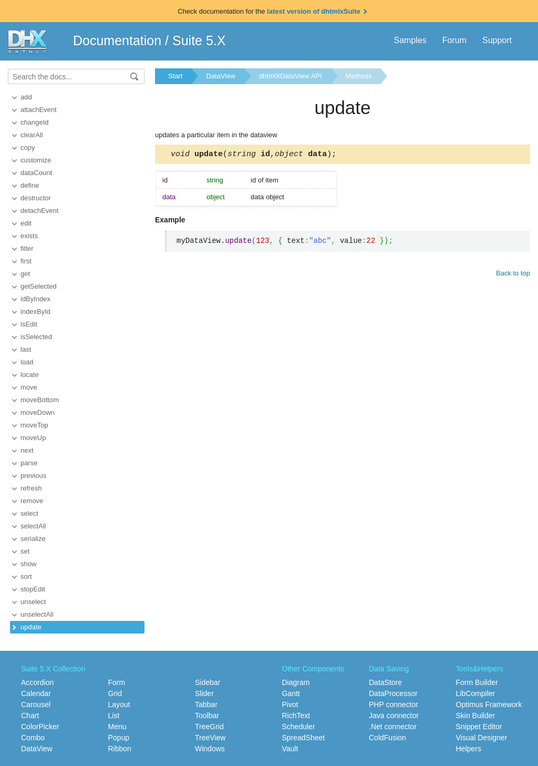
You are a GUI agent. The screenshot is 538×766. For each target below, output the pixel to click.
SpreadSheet (303, 737)
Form (117, 682)
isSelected (36, 337)
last (25, 349)
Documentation (117, 40)
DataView (220, 76)
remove (31, 501)
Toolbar (207, 715)
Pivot (290, 704)
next (27, 450)
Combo (33, 737)
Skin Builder (475, 715)
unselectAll (37, 614)
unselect (33, 602)
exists (29, 236)
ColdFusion (387, 737)
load (27, 362)
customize (35, 160)
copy (27, 147)
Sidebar (207, 682)
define (29, 185)
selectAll (33, 526)
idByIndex (35, 299)
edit (26, 223)
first (26, 261)
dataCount (36, 173)
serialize (33, 539)
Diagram (296, 682)
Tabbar (206, 704)
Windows (210, 748)
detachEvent (39, 211)
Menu (117, 726)
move (28, 387)
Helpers (468, 748)
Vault (290, 748)
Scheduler (298, 726)
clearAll (31, 135)
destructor (35, 198)
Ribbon (119, 748)
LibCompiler (475, 693)
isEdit (28, 324)
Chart (30, 715)
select (29, 513)
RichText (296, 715)
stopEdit (32, 589)
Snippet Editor (479, 726)
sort (26, 576)
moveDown (37, 412)
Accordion (37, 682)
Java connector (394, 715)
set (24, 551)
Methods (359, 76)
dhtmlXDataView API (290, 76)
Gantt (291, 693)
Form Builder (477, 682)
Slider (204, 693)
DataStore (385, 682)
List (114, 715)
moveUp (33, 438)
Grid (115, 693)
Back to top (513, 275)
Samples (410, 40)
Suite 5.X (198, 40)
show (28, 564)
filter (27, 248)
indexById (35, 311)
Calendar (36, 693)
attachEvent (38, 110)
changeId (34, 122)
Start (175, 76)
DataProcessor (393, 693)
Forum (454, 40)
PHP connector (393, 704)
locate (29, 375)
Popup (118, 737)
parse (29, 463)
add (26, 97)
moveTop (34, 425)
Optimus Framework (489, 704)
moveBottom (39, 400)
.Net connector (393, 726)
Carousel (35, 704)
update (31, 627)
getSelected (38, 286)
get (25, 274)
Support (497, 40)
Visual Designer (482, 737)
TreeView (210, 737)
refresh (31, 488)
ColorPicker (40, 726)
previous (33, 475)
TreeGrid (209, 726)
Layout (119, 704)
